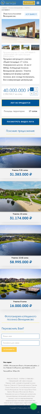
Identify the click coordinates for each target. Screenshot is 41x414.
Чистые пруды (23, 389)
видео (21, 403)
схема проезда (9, 405)
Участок (27, 8)
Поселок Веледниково (15, 8)
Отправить (9, 349)
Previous (5, 31)
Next (35, 31)
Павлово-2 (13, 385)
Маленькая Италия (29, 387)
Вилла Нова (32, 389)
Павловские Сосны (16, 387)
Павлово (7, 385)
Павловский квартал (24, 385)
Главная (4, 8)
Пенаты (7, 389)
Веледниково (14, 389)
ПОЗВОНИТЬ (29, 3)
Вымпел (9, 392)
